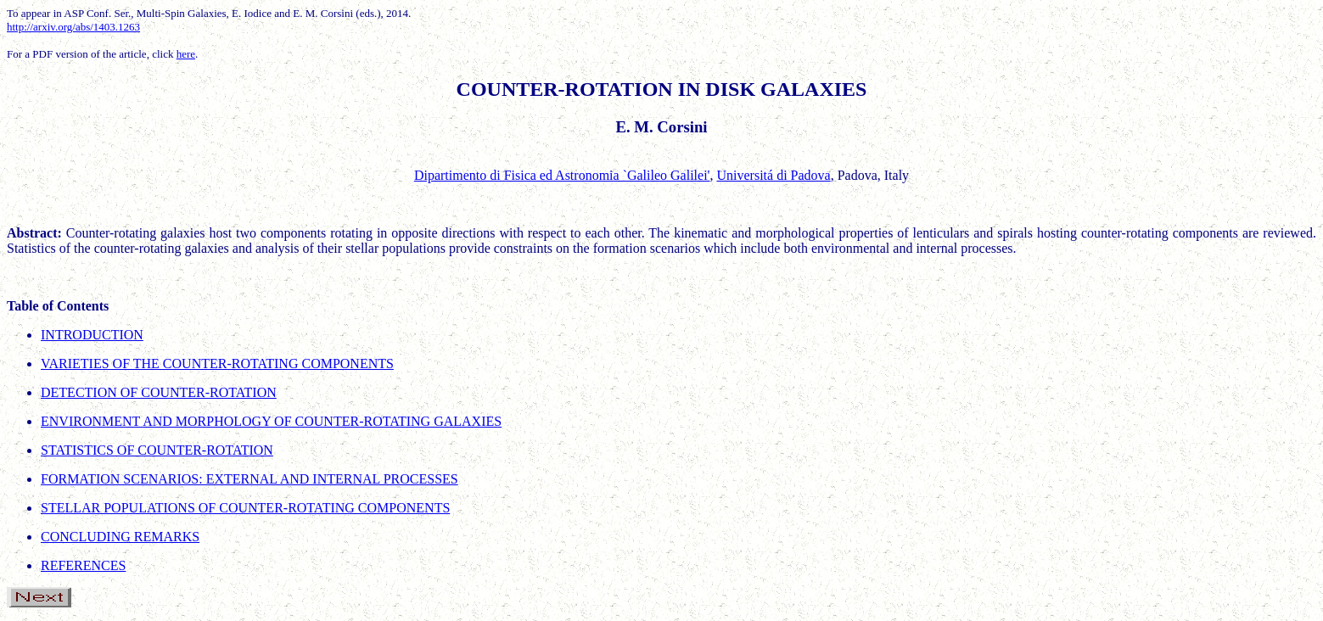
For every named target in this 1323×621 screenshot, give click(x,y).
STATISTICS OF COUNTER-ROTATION (157, 450)
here (186, 54)
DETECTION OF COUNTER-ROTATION (159, 392)
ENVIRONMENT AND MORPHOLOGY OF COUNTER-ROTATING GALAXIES (271, 421)
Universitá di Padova (773, 175)
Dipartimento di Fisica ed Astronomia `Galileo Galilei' (562, 175)
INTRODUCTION (92, 334)
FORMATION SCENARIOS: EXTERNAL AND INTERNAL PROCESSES (249, 479)
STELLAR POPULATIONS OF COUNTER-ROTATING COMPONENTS (245, 508)
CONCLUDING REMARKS (120, 536)
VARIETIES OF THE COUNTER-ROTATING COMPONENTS (217, 363)
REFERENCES (83, 565)
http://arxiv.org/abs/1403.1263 (73, 26)
